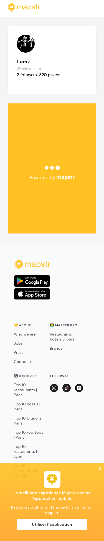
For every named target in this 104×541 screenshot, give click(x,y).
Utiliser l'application (52, 524)
